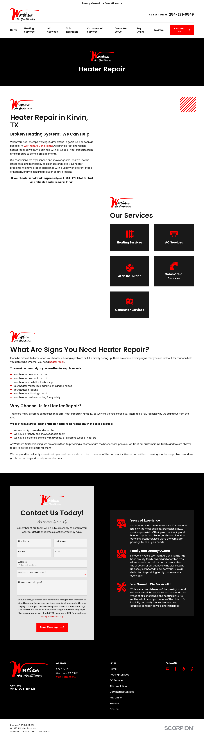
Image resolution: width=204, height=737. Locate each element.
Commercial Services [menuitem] (94, 30)
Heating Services (119, 674)
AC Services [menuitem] (52, 30)
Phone (17, 551)
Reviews (114, 703)
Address (18, 562)
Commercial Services (122, 691)
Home (113, 668)
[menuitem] (14, 731)
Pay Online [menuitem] (141, 30)
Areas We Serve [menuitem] (121, 30)
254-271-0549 (181, 14)
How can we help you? (26, 582)
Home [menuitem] (14, 30)
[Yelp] (184, 669)
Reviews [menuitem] (159, 30)
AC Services (116, 680)
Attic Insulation (118, 686)
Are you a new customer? (28, 572)
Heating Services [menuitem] (29, 30)
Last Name (56, 541)
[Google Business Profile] (167, 669)
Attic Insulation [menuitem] (72, 30)
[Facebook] (175, 669)
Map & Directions (66, 677)
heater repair (56, 366)
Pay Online (116, 697)
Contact (115, 709)
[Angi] (192, 669)
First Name (20, 541)
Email (54, 551)
